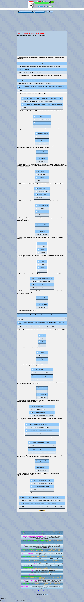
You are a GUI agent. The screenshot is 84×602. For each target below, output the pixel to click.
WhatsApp (50, 6)
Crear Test (37, 9)
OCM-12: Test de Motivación (31, 580)
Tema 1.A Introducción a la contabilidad (34, 33)
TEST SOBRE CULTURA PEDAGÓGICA (31, 576)
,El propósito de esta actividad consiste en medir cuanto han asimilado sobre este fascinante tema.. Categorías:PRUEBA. (42, 587)
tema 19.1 (31, 574)
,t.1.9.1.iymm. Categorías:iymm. (42, 574)
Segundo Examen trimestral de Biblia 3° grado (34, 536)
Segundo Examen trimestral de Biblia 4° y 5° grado (35, 540)
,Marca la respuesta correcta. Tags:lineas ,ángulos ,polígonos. (42, 584)
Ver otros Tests (46, 9)
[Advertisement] (42, 22)
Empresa (23, 558)
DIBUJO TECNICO (26, 556)
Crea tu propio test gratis (42, 590)
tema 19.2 (33, 572)
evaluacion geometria (28, 583)
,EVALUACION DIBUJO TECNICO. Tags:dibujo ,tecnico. (42, 556)
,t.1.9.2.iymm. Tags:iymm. (42, 572)
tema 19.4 (32, 570)
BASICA (26, 560)
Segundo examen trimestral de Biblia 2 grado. (34, 531)
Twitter (40, 6)
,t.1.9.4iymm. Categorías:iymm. (42, 570)
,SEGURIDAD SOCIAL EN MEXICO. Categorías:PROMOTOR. (42, 554)
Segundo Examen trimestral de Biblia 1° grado (34, 545)
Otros (19, 33)
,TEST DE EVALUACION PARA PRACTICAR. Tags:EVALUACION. (42, 561)
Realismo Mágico (25, 586)
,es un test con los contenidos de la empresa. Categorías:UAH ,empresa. (42, 558)
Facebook (45, 6)
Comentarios (49, 11)
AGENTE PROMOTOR (27, 553)
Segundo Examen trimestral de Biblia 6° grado (34, 549)
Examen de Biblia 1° (28, 567)
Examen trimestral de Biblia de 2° (30, 563)
